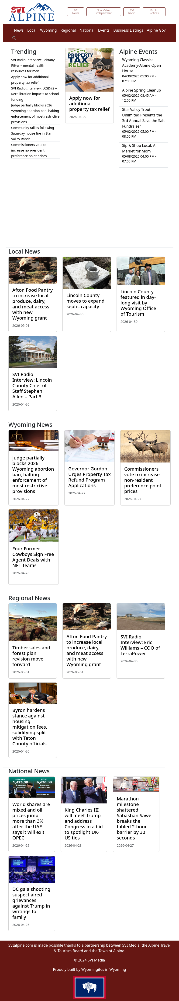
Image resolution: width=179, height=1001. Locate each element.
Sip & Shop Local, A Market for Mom (138, 148)
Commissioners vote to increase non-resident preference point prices (29, 150)
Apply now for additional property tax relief (89, 103)
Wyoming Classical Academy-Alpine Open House (141, 65)
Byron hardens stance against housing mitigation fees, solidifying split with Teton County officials (29, 727)
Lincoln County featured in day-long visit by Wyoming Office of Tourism (138, 302)
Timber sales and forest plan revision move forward (31, 655)
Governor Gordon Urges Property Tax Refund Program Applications (89, 477)
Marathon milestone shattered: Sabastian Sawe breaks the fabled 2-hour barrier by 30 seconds (134, 818)
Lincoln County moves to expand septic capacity (85, 301)
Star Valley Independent (104, 11)
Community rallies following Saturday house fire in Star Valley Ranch (32, 133)
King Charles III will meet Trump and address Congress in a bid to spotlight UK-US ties (84, 824)
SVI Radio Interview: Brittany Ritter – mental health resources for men (33, 65)
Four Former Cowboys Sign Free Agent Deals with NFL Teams (33, 556)
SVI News (75, 11)
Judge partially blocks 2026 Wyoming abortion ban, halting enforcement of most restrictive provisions (33, 474)
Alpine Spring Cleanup (141, 90)
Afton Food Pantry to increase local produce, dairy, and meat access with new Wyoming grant (32, 304)
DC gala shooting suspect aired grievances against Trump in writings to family (31, 903)
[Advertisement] (89, 209)
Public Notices (154, 11)
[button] (14, 37)
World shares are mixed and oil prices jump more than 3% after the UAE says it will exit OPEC (31, 821)
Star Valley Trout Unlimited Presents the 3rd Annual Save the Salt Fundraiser (143, 118)
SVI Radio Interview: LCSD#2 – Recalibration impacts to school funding (35, 94)
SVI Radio (131, 11)
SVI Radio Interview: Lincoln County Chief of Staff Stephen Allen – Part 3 (32, 385)
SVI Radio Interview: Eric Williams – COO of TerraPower (140, 645)
